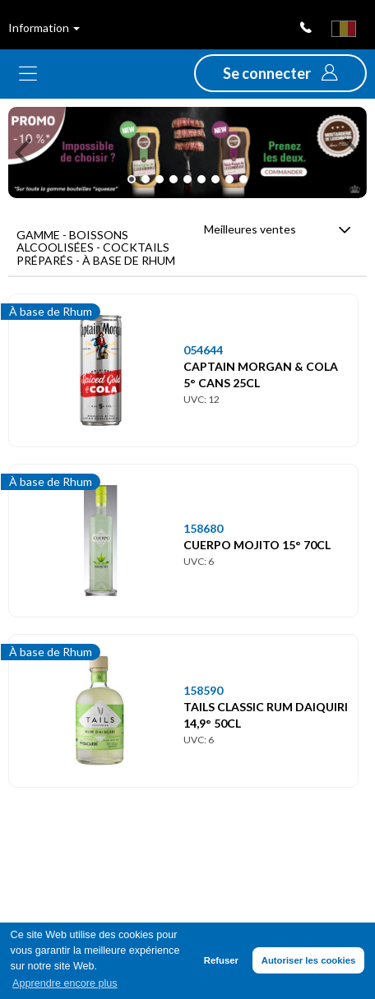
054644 (203, 350)
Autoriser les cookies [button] (309, 960)
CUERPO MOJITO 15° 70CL (257, 545)
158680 (203, 528)
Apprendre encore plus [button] (64, 983)
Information (44, 28)
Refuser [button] (221, 960)
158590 (203, 690)
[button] (280, 73)
